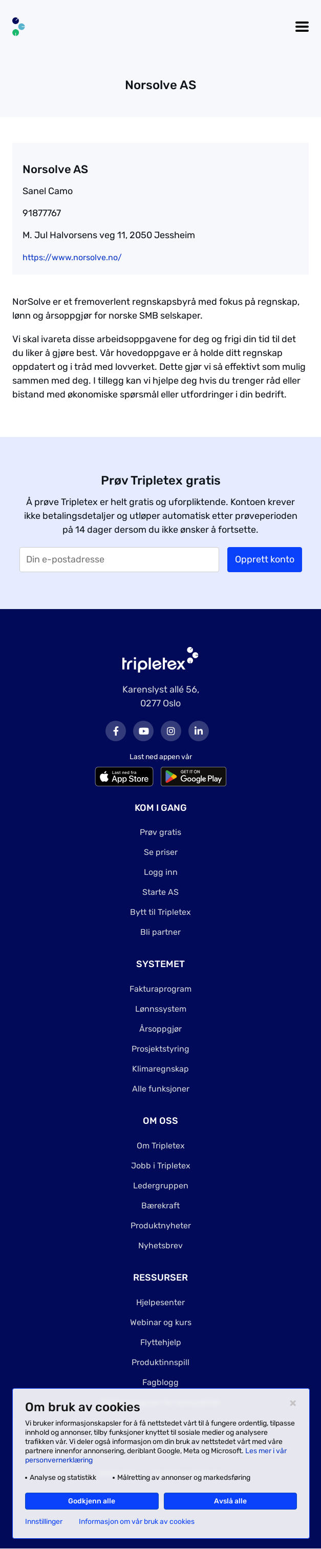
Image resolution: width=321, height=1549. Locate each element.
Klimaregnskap (160, 1069)
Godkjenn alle (91, 1501)
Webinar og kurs (160, 1322)
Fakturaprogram (160, 989)
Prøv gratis (160, 832)
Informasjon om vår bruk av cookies (137, 1522)
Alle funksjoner (160, 1089)
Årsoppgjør (160, 1029)
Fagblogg (160, 1382)
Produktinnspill (160, 1362)
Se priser (161, 852)
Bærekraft (160, 1205)
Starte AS (160, 892)
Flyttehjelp (160, 1342)
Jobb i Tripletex (160, 1165)
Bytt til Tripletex (160, 912)
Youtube (143, 731)
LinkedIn (198, 731)
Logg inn (161, 872)
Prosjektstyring (160, 1049)
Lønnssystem (160, 1009)
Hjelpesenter (160, 1302)
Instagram (171, 731)
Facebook (115, 731)
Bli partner (160, 932)
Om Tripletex (161, 1145)
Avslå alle (230, 1501)
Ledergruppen (160, 1185)
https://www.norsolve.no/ (72, 257)
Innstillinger (43, 1522)
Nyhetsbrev (160, 1245)
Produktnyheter (161, 1225)
